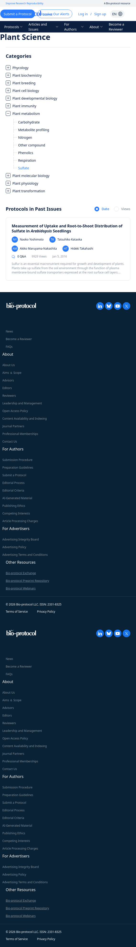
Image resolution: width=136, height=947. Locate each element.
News (9, 331)
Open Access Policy (15, 411)
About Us (8, 365)
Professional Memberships (20, 434)
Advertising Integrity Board (20, 539)
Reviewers (9, 396)
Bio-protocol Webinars (21, 588)
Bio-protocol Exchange (21, 573)
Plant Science (25, 37)
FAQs (9, 347)
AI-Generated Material (17, 498)
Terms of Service (17, 612)
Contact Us (9, 441)
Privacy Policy (46, 612)
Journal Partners (13, 426)
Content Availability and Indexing (24, 419)
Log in (83, 14)
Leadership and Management (22, 403)
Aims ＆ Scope (11, 373)
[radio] (101, 209)
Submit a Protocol (14, 475)
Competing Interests (16, 513)
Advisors (8, 380)
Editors (7, 388)
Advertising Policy (14, 547)
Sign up (100, 14)
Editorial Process (13, 483)
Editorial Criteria (13, 490)
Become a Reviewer (116, 27)
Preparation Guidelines (17, 467)
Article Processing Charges (20, 521)
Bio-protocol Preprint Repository (27, 581)
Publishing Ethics (13, 506)
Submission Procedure (17, 460)
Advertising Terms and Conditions (25, 555)
